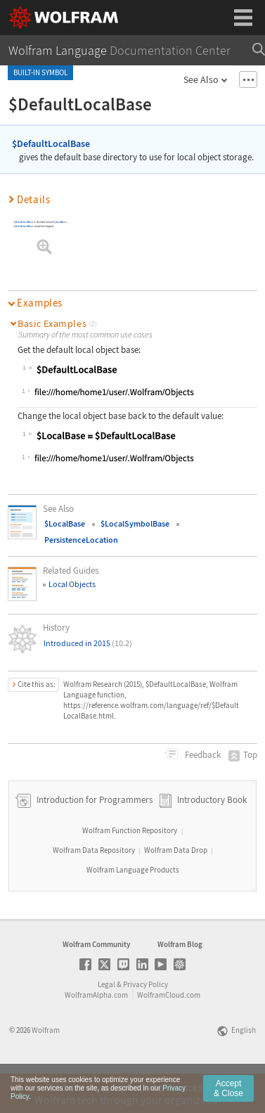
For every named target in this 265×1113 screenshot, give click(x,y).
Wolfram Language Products (132, 908)
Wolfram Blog (179, 983)
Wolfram (46, 1069)
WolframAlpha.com (96, 1033)
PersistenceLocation (81, 539)
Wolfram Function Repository (129, 869)
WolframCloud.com (168, 1033)
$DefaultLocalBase (51, 143)
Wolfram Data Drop (175, 889)
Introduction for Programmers (93, 839)
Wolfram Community (96, 983)
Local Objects (72, 584)
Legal (106, 1023)
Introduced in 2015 (88, 643)
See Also (201, 79)
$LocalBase (61, 221)
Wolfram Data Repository (94, 889)
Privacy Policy (145, 1023)
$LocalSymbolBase (135, 523)
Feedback (202, 755)
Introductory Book (212, 839)
